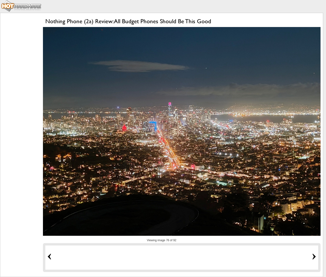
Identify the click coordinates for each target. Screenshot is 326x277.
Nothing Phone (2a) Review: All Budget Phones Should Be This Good (128, 21)
